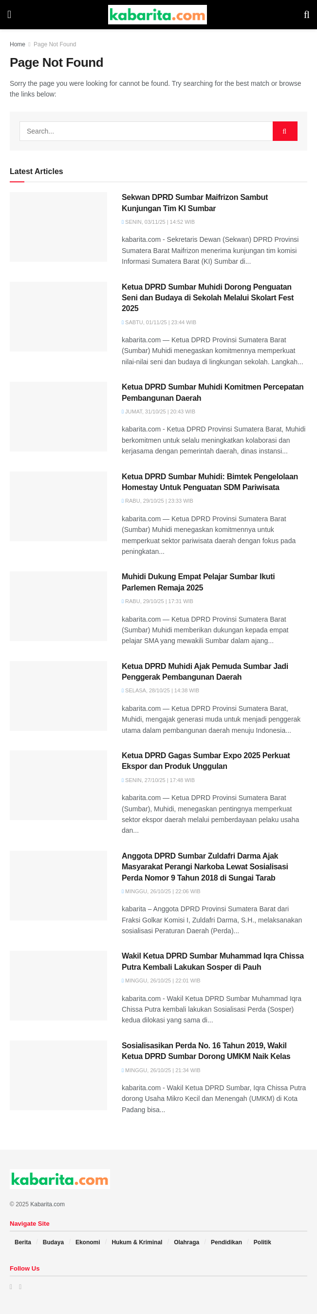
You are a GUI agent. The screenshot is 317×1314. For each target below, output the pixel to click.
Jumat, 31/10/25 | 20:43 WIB (158, 411)
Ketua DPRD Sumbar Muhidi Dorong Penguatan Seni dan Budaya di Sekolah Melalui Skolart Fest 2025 (208, 298)
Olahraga (186, 1242)
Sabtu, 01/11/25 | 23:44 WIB (159, 322)
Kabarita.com (47, 1204)
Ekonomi (87, 1242)
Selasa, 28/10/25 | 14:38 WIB (160, 690)
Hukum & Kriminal (137, 1242)
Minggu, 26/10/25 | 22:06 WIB (161, 891)
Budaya (53, 1242)
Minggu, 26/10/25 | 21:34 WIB (161, 1070)
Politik (262, 1242)
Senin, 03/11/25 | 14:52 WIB (158, 222)
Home (17, 44)
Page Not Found (55, 44)
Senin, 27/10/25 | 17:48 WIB (158, 780)
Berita (23, 1242)
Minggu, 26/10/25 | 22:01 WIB (161, 980)
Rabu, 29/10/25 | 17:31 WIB (157, 601)
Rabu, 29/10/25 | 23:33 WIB (157, 501)
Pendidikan (226, 1242)
